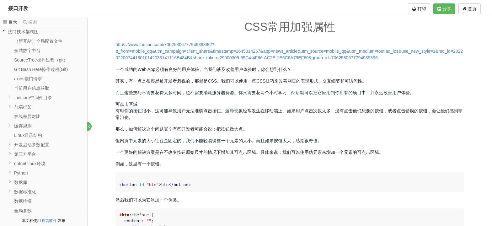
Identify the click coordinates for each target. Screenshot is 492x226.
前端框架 (23, 107)
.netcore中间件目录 (33, 97)
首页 (470, 8)
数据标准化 (25, 191)
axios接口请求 (28, 78)
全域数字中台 (27, 50)
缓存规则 (23, 125)
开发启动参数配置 (31, 144)
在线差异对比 (27, 116)
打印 (419, 8)
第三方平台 (25, 154)
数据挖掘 (23, 201)
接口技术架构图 (23, 31)
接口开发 (18, 8)
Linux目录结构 (28, 135)
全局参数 (23, 210)
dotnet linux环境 (29, 163)
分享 (444, 8)
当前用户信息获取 (31, 88)
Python (21, 172)
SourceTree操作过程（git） (41, 59)
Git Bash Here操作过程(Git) (41, 69)
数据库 (20, 182)
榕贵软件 (49, 220)
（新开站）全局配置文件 (38, 41)
